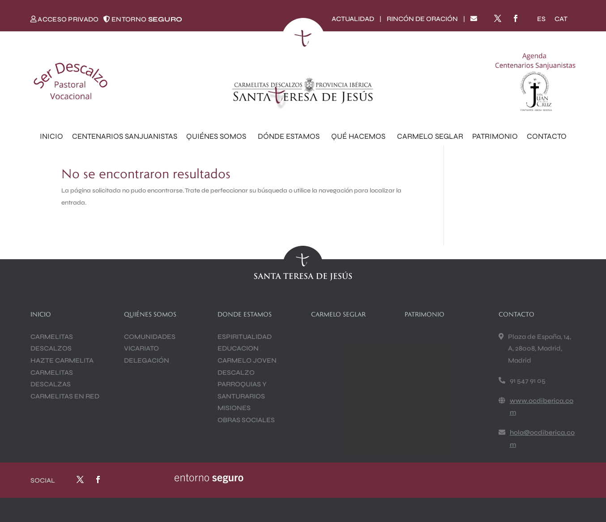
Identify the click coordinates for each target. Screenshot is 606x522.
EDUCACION (238, 348)
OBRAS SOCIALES (246, 420)
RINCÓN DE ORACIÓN (422, 19)
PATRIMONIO (495, 136)
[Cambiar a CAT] (561, 19)
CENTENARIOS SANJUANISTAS (124, 136)
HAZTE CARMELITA (62, 360)
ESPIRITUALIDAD (245, 337)
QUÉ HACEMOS (359, 136)
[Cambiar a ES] (541, 19)
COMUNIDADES (149, 337)
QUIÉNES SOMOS (217, 136)
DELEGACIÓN (146, 360)
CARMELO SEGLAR (430, 136)
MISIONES (234, 408)
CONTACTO (547, 136)
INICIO (51, 136)
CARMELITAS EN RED (64, 396)
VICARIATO (141, 348)
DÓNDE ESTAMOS (290, 136)
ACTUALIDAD (353, 19)
